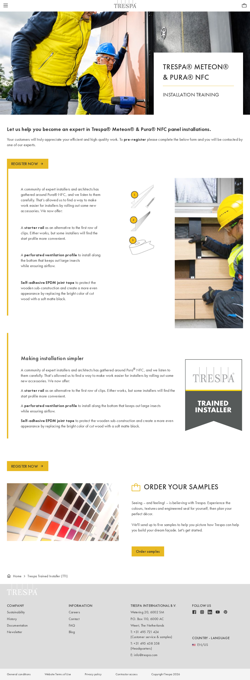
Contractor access (126, 674)
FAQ (72, 625)
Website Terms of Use (58, 674)
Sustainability (16, 612)
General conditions (19, 674)
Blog (72, 632)
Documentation (17, 625)
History (12, 619)
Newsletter (14, 632)
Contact (74, 619)
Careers (74, 612)
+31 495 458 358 (147, 643)
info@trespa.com (145, 655)
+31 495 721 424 (146, 632)
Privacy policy (93, 674)
